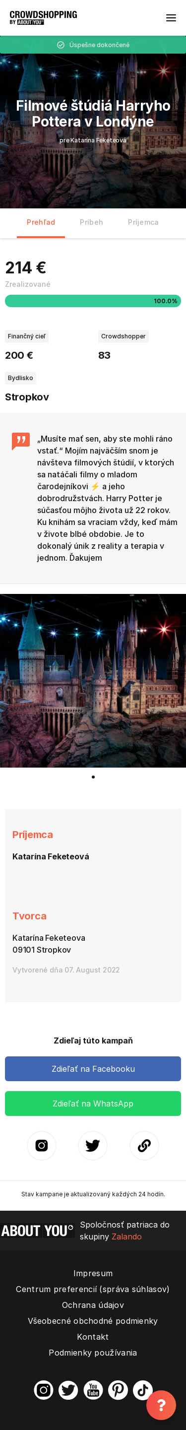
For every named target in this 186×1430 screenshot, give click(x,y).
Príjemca (143, 222)
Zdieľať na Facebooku (93, 1069)
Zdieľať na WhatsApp (93, 1103)
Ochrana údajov (93, 1305)
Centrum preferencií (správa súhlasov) (93, 1289)
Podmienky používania (93, 1353)
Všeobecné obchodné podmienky (93, 1321)
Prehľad (41, 222)
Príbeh (91, 222)
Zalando (127, 1236)
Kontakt (93, 1337)
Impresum (93, 1273)
